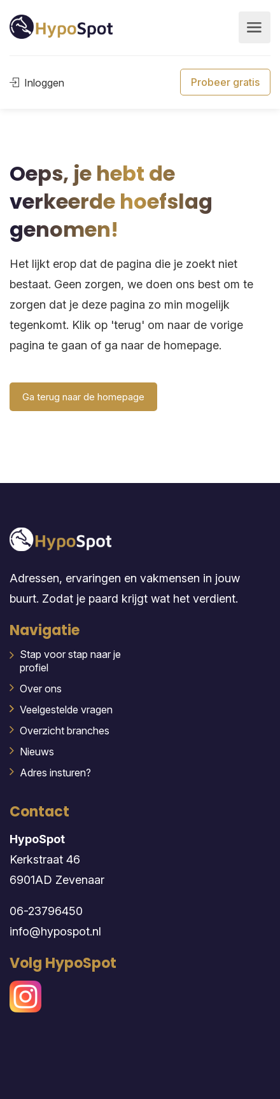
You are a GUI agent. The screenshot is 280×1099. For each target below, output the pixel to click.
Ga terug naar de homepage (83, 397)
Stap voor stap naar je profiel (70, 661)
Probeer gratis (225, 82)
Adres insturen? (55, 772)
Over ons (41, 688)
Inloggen (37, 82)
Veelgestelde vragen (66, 709)
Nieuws (37, 751)
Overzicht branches (64, 730)
